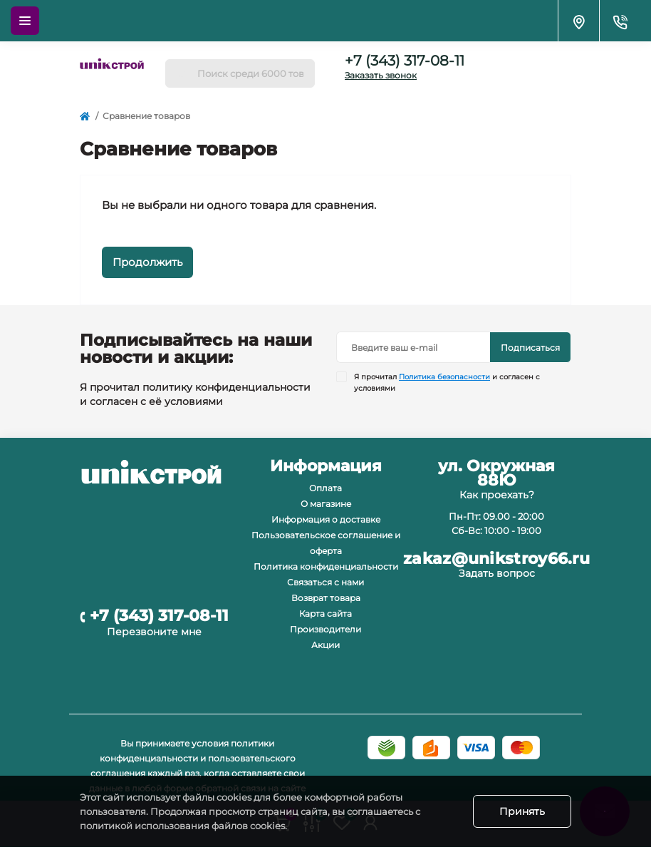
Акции (325, 645)
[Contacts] (619, 20)
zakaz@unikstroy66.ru (496, 559)
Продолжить (147, 262)
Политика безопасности (444, 376)
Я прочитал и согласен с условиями (447, 382)
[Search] (181, 73)
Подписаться (530, 347)
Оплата (325, 488)
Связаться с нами (325, 582)
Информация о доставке (325, 519)
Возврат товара (325, 597)
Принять (522, 811)
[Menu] (25, 20)
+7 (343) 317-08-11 (404, 60)
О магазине (326, 503)
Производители (325, 629)
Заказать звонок (381, 75)
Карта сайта (325, 613)
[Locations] (578, 20)
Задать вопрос (497, 573)
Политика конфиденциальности (326, 566)
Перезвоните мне (154, 631)
